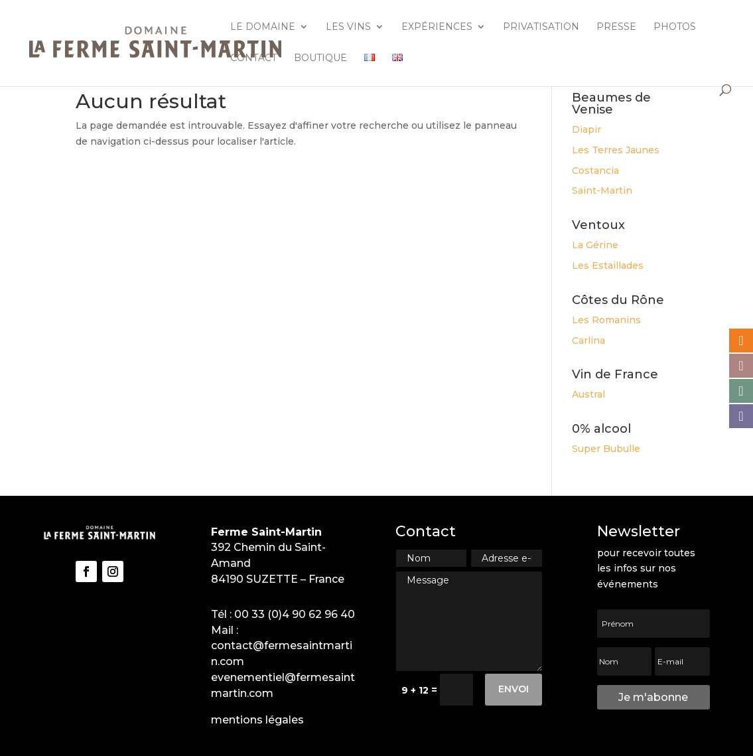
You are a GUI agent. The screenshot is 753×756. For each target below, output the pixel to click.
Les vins (348, 27)
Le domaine (262, 27)
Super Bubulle (606, 449)
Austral (588, 394)
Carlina (588, 340)
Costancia (595, 171)
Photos (674, 27)
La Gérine (595, 245)
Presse (616, 27)
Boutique (320, 58)
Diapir (586, 129)
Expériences (436, 27)
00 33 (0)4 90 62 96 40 (294, 614)
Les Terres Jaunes (615, 150)
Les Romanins (606, 320)
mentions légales (257, 720)
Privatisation (541, 27)
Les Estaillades (608, 265)
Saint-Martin (602, 190)
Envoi (513, 689)
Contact (253, 58)
